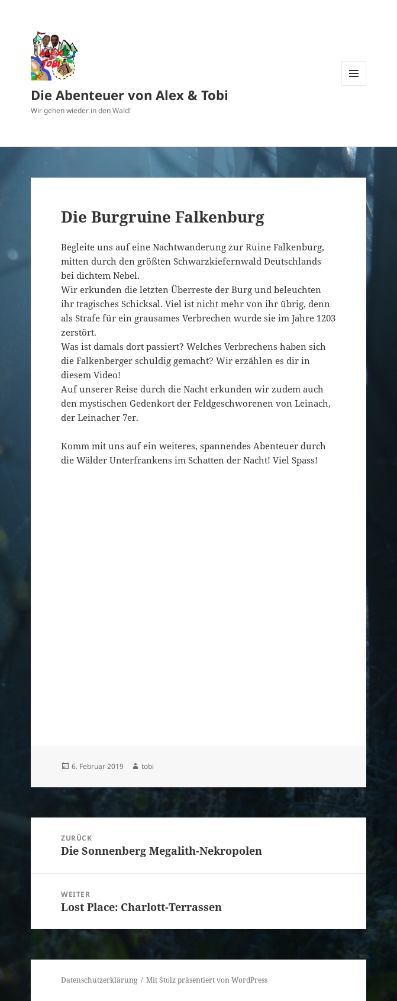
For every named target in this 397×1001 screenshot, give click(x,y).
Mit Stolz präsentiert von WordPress (206, 980)
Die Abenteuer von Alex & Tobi (129, 95)
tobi (147, 766)
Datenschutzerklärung (99, 980)
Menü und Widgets (354, 85)
